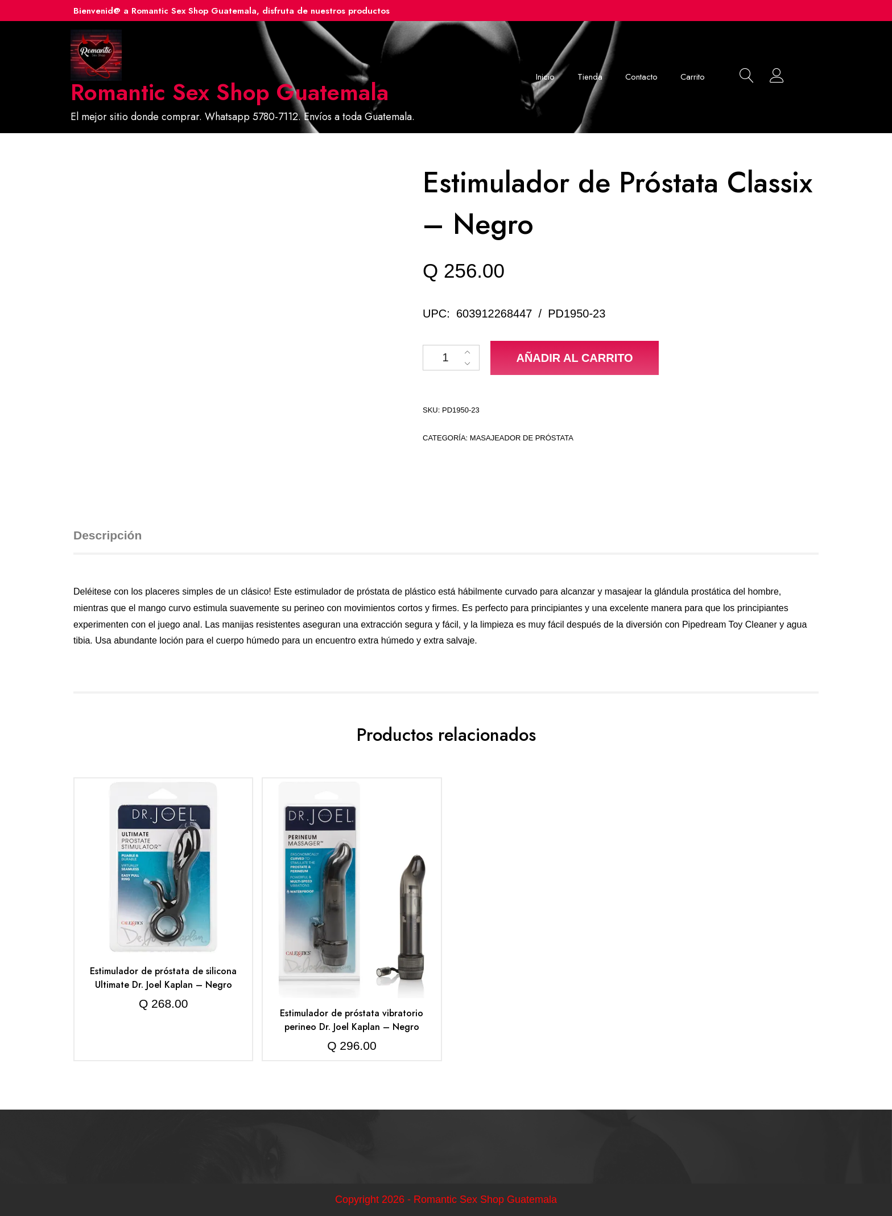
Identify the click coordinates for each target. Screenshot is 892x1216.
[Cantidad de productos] (451, 357)
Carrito (692, 77)
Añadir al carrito (574, 358)
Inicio (545, 77)
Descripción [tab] (107, 535)
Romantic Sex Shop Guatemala (230, 92)
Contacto (641, 77)
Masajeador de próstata (521, 438)
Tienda (589, 77)
